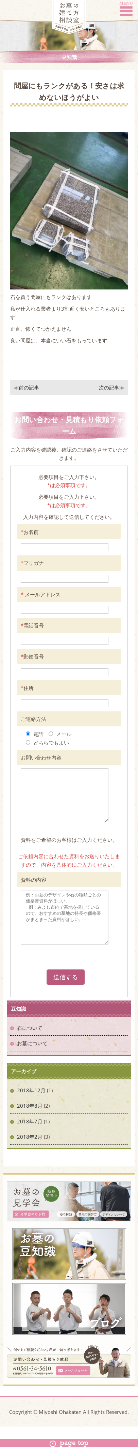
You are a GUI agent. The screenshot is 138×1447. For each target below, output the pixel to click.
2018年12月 (31, 1110)
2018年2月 (29, 1157)
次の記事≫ (111, 387)
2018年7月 (29, 1141)
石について (29, 1048)
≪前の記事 (26, 387)
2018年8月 (29, 1126)
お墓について (32, 1063)
